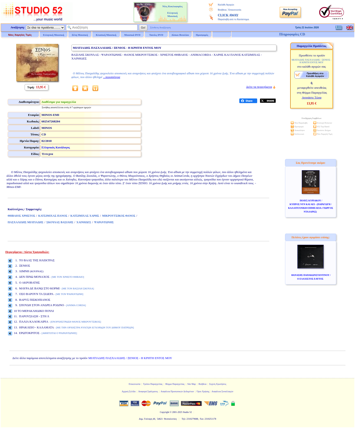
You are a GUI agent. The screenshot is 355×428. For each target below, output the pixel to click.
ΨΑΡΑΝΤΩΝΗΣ (104, 222)
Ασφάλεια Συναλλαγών (222, 391)
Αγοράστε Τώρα (312, 97)
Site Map (191, 384)
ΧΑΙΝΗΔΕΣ (83, 222)
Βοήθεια (222, 9)
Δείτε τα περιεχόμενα (259, 86)
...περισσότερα (111, 77)
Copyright (164, 412)
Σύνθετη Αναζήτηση (160, 27)
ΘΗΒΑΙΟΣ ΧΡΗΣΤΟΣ (21, 215)
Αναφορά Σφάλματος (148, 391)
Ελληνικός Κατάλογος (56, 147)
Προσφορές (202, 34)
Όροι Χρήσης (203, 391)
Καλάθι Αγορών (226, 4)
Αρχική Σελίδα (129, 391)
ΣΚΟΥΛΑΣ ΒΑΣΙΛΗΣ (59, 222)
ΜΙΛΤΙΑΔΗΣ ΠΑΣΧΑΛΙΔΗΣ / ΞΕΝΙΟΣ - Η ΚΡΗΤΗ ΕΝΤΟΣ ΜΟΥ (130, 358)
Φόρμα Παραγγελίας (174, 384)
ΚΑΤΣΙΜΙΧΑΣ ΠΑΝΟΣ (52, 215)
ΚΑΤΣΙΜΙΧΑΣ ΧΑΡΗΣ (84, 215)
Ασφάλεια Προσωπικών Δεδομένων (177, 391)
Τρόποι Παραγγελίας (153, 384)
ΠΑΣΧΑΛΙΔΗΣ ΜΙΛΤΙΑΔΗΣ (25, 222)
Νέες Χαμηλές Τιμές (20, 34)
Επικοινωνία (234, 9)
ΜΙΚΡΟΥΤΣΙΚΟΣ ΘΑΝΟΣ (118, 215)
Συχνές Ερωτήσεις (217, 384)
